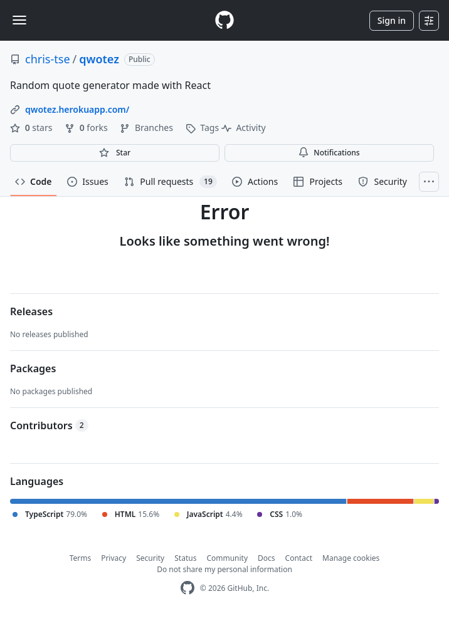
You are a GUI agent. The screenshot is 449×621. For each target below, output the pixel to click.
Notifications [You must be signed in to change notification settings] (328, 152)
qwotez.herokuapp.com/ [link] (77, 109)
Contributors (49, 425)
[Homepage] (224, 20)
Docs (266, 558)
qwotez (99, 58)
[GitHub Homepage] (187, 588)
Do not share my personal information (224, 569)
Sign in (392, 20)
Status (185, 558)
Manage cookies (350, 558)
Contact (298, 558)
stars (32, 127)
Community (227, 558)
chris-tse (47, 58)
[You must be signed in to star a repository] (114, 153)
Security (150, 558)
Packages (33, 368)
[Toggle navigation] (19, 20)
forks (87, 127)
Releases (31, 311)
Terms (81, 558)
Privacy (113, 558)
